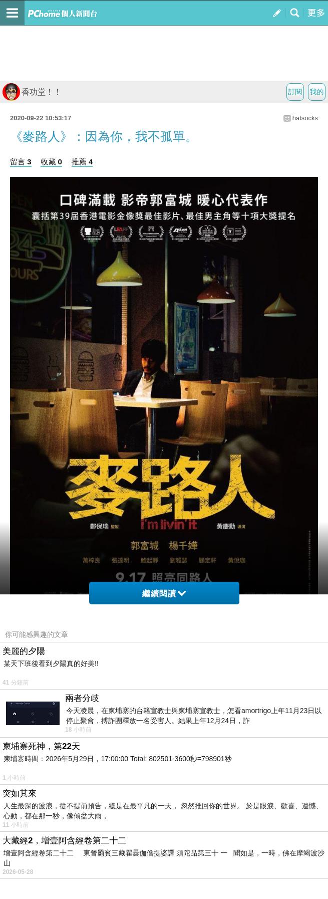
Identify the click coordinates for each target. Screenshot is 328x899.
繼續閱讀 (164, 593)
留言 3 (21, 161)
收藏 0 (51, 161)
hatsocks (305, 118)
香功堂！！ (32, 92)
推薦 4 (82, 161)
